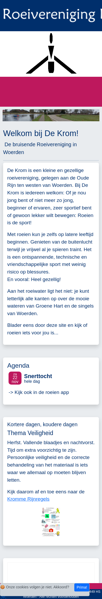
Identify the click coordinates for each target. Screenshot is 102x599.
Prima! (82, 587)
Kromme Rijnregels (28, 499)
